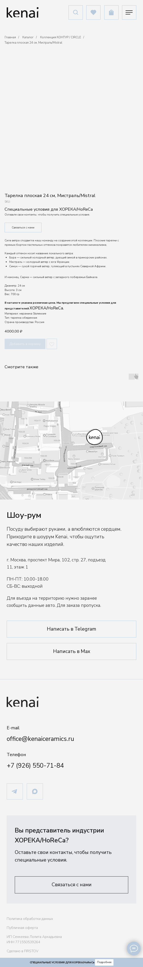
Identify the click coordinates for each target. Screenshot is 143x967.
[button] (71, 884)
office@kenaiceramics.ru (40, 739)
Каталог (28, 37)
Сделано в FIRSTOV (23, 951)
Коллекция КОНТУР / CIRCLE (60, 37)
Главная (10, 37)
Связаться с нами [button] (23, 227)
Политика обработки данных (30, 918)
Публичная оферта (22, 927)
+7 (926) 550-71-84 (35, 765)
